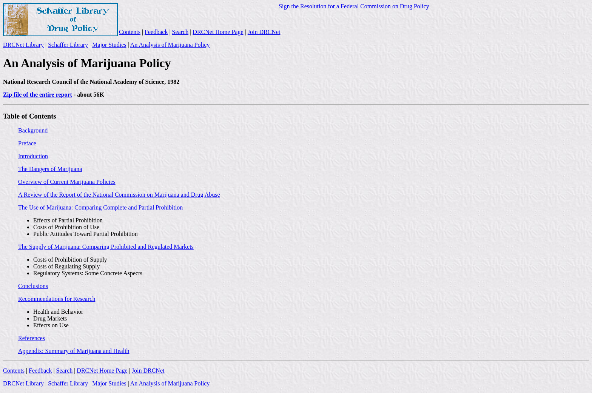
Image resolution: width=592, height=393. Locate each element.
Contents (129, 32)
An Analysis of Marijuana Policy (170, 45)
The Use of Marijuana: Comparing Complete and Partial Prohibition (100, 207)
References (31, 338)
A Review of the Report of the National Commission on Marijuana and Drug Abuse (119, 194)
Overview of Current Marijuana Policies (67, 182)
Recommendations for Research (56, 299)
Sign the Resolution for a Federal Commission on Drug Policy (354, 6)
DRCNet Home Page (218, 32)
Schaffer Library (68, 45)
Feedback (156, 32)
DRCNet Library (23, 45)
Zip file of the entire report (37, 94)
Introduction (33, 156)
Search (180, 32)
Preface (27, 143)
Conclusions (33, 286)
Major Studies (109, 45)
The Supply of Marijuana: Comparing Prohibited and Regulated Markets (106, 247)
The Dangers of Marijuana (50, 169)
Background (33, 130)
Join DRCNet (264, 32)
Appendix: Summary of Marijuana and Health (74, 351)
